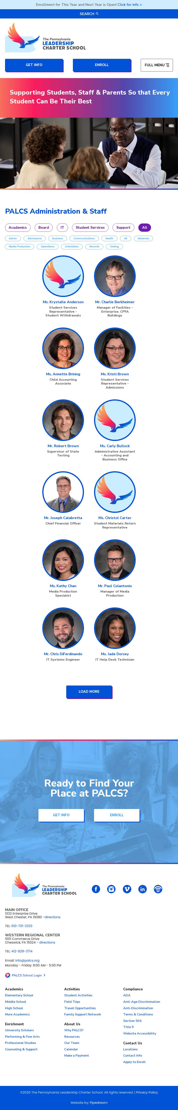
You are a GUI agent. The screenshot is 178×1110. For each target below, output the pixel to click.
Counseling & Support (21, 1049)
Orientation (72, 246)
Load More (89, 691)
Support (123, 227)
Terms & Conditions (138, 1014)
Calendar (71, 1049)
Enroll (102, 65)
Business (57, 238)
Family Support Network (82, 1014)
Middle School (15, 1001)
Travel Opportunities (80, 1008)
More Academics (17, 1014)
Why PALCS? (73, 1030)
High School (14, 1008)
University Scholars (19, 1030)
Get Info (34, 65)
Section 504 (132, 1020)
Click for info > (130, 4)
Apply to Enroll (134, 1062)
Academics (18, 227)
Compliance (133, 989)
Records (94, 246)
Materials (143, 238)
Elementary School (19, 995)
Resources (72, 1036)
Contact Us (132, 1043)
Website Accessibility (139, 1033)
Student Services (90, 227)
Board (43, 227)
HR (125, 238)
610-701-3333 (21, 926)
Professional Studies (20, 1043)
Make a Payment (76, 1055)
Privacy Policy (147, 1092)
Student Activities (78, 995)
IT (62, 227)
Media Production (19, 246)
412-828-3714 (21, 951)
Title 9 (128, 1027)
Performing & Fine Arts (22, 1036)
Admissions (35, 238)
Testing (114, 246)
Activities (72, 989)
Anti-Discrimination (138, 1008)
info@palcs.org (27, 960)
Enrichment (14, 1024)
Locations (130, 1049)
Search (89, 13)
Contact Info (132, 1055)
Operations (47, 246)
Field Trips (72, 1001)
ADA (126, 995)
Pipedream (99, 1102)
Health (109, 238)
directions (52, 917)
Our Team (71, 1043)
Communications (84, 238)
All (144, 227)
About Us (72, 1024)
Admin (13, 238)
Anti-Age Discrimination (141, 1001)
